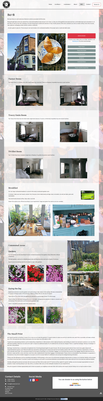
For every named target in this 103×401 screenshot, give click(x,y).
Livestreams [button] (67, 4)
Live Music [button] (57, 4)
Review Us (96, 4)
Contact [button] (88, 4)
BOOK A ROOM (81, 36)
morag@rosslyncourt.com (13, 384)
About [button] (75, 4)
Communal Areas (81, 61)
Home (50, 4)
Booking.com (75, 41)
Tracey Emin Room (81, 50)
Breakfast (81, 58)
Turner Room (82, 46)
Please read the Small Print (81, 67)
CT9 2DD (10, 393)
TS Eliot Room (81, 54)
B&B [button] (81, 4)
